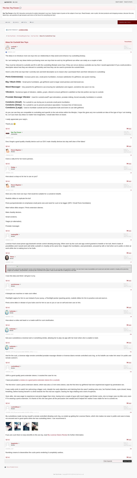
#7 (131, 262)
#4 (131, 172)
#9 (131, 316)
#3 (131, 155)
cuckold (13, 46)
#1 (131, 52)
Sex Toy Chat (34, 36)
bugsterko (14, 443)
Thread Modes (127, 41)
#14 (130, 448)
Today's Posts (128, 2)
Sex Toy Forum (11, 36)
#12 (130, 371)
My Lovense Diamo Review (57, 435)
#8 (131, 289)
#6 (131, 239)
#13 (130, 412)
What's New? (119, 2)
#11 (130, 351)
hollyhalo (13, 311)
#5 (131, 190)
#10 (130, 334)
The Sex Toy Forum (11, 8)
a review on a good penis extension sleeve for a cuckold (39, 380)
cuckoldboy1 (15, 366)
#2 (131, 137)
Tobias (12, 256)
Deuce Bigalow (16, 150)
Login (15, 2)
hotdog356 (14, 234)
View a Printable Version (12, 467)
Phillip (13, 167)
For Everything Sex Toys (23, 36)
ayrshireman (15, 284)
